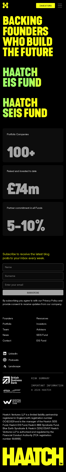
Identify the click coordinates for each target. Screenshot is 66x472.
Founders (8, 318)
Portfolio (7, 323)
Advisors (41, 329)
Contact (7, 340)
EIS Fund (41, 340)
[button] (59, 5)
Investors (41, 323)
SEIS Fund (42, 334)
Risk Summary (40, 378)
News (6, 334)
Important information (47, 385)
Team (6, 329)
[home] (5, 5)
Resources (42, 318)
